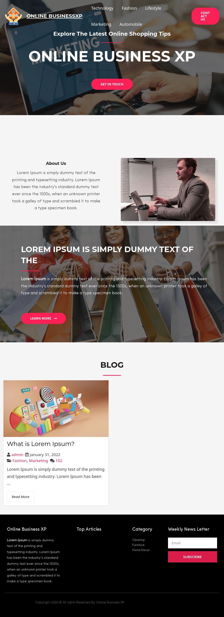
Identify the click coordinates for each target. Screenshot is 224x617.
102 (59, 460)
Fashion (129, 8)
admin (17, 454)
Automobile (131, 24)
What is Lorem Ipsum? (41, 444)
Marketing (101, 24)
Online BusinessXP (55, 16)
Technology (102, 8)
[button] (112, 84)
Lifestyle (153, 8)
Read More (20, 496)
